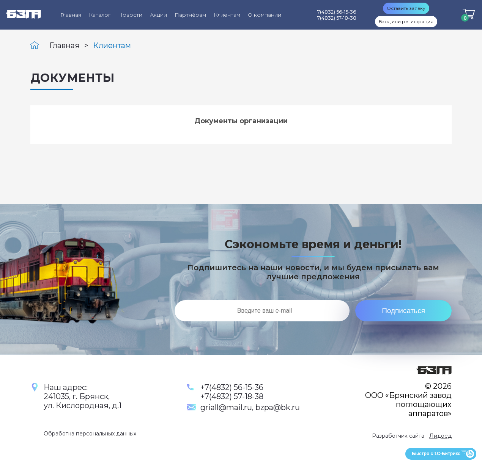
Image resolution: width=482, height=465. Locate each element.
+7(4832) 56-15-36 (231, 387)
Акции (158, 14)
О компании (264, 14)
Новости (130, 14)
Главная (70, 14)
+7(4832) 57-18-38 (231, 396)
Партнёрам (190, 14)
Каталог (99, 14)
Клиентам (227, 14)
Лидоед (440, 435)
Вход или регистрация (406, 21)
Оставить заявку (406, 8)
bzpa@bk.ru (277, 407)
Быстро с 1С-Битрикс (436, 453)
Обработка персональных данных (90, 433)
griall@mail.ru (226, 407)
